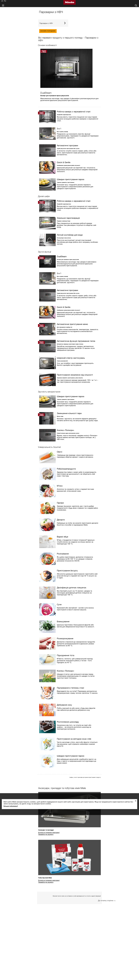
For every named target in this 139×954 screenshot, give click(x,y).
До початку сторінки (105, 900)
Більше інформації (11, 806)
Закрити (136, 801)
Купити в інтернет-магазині (48, 832)
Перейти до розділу (45, 834)
